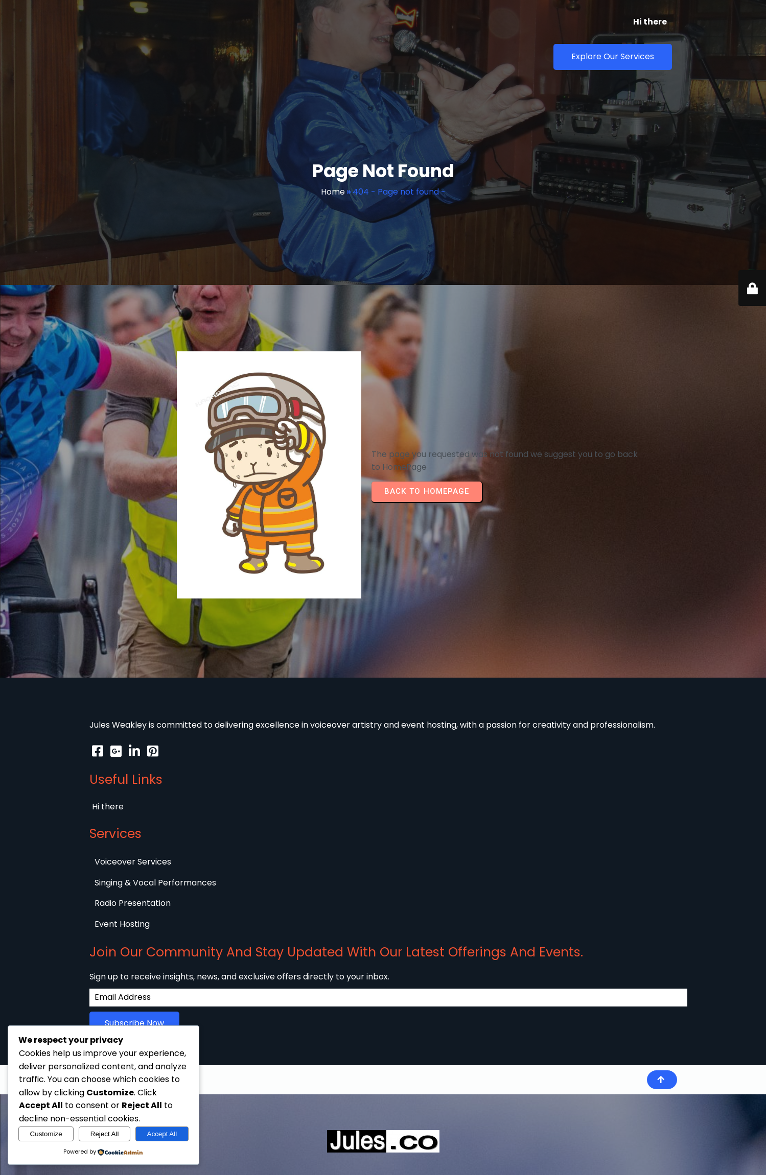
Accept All (162, 1134)
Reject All (104, 1134)
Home (333, 166)
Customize (46, 1134)
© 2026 (103, 782)
